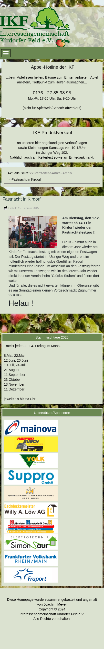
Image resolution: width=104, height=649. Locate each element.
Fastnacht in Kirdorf (21, 199)
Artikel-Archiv (62, 173)
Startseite (40, 173)
